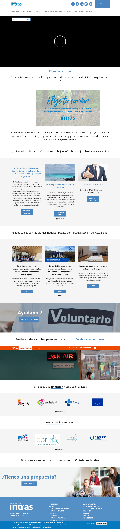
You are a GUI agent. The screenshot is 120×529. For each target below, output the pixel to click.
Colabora (52, 513)
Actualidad (37, 11)
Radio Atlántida (89, 504)
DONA (102, 4)
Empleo (86, 516)
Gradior (86, 513)
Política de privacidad (58, 518)
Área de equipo (89, 518)
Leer (26, 291)
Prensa (69, 11)
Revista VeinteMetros (91, 506)
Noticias (52, 506)
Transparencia (79, 11)
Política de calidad (56, 511)
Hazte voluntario (29, 319)
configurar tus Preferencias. (41, 527)
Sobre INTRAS (16, 11)
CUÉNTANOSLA (29, 484)
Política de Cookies (24, 527)
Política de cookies (56, 520)
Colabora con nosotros (90, 339)
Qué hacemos (27, 11)
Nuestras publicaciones (92, 509)
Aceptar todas (90, 523)
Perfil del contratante (93, 184)
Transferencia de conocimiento (54, 11)
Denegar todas (102, 523)
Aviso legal (53, 516)
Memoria (65, 509)
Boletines (87, 511)
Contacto (89, 11)
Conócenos (53, 504)
